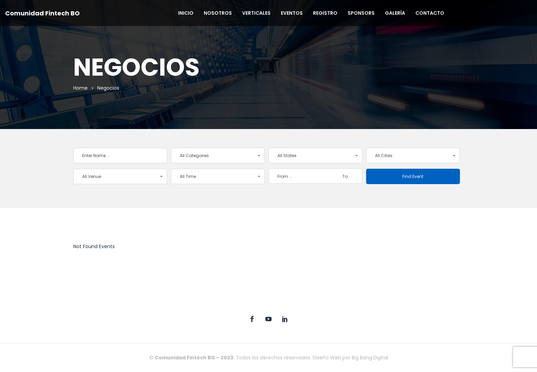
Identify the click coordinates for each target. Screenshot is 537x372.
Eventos (292, 13)
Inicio (185, 13)
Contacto (429, 13)
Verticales (256, 13)
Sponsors (361, 13)
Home (80, 88)
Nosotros (218, 13)
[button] (218, 155)
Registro (325, 13)
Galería (395, 13)
